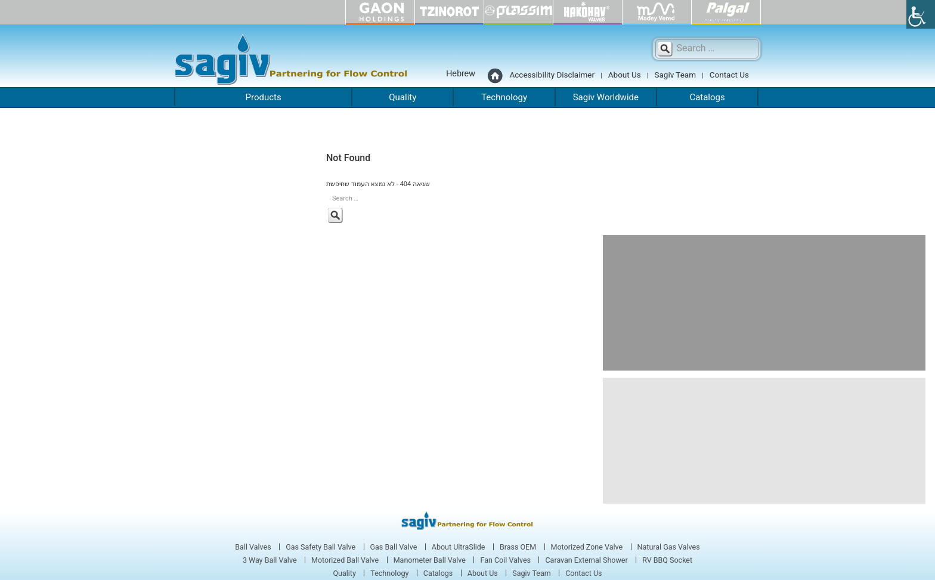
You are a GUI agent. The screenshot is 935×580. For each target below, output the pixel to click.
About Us (624, 74)
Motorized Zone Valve (587, 547)
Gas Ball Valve (393, 547)
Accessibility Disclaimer (552, 74)
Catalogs (707, 97)
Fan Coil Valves (505, 560)
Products (263, 97)
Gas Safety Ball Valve (320, 547)
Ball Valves (253, 547)
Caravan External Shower (586, 560)
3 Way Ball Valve (270, 560)
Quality (402, 97)
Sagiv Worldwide (606, 97)
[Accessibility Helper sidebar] (920, 14)
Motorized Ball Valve (345, 560)
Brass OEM (518, 547)
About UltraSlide (458, 547)
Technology (504, 97)
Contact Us (729, 74)
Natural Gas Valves (668, 547)
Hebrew (460, 73)
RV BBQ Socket (667, 560)
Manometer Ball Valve (430, 560)
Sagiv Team (675, 74)
